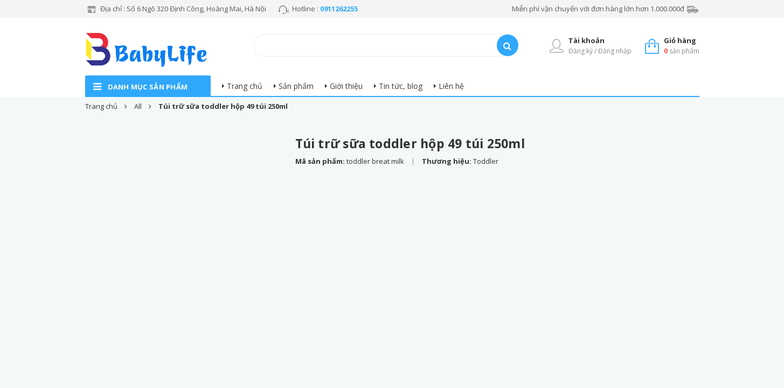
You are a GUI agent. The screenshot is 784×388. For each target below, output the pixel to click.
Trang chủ (244, 86)
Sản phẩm (296, 86)
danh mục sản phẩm (148, 87)
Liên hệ (451, 86)
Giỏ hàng (680, 40)
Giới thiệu (346, 86)
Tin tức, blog (400, 86)
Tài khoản (586, 40)
